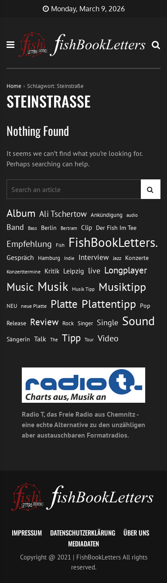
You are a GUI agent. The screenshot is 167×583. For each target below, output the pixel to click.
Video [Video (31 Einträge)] (108, 338)
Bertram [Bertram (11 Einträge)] (69, 228)
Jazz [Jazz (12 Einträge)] (117, 258)
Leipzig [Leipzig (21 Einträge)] (73, 271)
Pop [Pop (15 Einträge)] (145, 306)
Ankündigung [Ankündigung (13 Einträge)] (107, 215)
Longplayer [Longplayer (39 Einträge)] (125, 270)
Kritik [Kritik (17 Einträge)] (51, 271)
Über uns (136, 532)
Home (14, 86)
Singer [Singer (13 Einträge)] (85, 323)
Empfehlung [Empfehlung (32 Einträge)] (29, 243)
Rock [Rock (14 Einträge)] (68, 323)
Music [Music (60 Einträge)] (20, 287)
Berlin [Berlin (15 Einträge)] (49, 228)
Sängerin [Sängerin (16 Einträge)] (18, 339)
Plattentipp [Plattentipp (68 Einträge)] (109, 304)
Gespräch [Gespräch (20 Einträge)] (20, 257)
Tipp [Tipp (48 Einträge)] (71, 337)
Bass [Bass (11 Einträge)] (32, 228)
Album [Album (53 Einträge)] (21, 213)
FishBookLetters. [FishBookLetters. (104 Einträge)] (113, 242)
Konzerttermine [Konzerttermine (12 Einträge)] (24, 271)
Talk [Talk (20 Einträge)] (40, 338)
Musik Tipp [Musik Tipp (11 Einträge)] (83, 289)
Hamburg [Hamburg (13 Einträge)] (49, 258)
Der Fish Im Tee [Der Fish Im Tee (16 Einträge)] (116, 227)
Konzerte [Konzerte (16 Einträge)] (137, 257)
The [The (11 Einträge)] (54, 339)
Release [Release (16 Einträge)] (16, 323)
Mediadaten (83, 543)
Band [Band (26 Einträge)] (15, 227)
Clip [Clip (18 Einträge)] (86, 227)
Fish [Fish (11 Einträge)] (60, 245)
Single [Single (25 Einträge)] (107, 322)
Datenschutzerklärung (82, 532)
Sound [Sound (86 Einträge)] (138, 321)
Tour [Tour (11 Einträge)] (89, 339)
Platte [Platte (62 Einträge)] (64, 304)
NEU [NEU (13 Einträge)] (12, 306)
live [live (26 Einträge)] (94, 271)
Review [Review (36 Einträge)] (44, 322)
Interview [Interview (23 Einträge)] (93, 257)
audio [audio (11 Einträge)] (132, 215)
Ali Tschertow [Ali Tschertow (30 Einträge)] (63, 213)
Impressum (27, 532)
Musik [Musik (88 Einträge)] (52, 286)
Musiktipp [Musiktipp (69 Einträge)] (122, 286)
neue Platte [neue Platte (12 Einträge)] (34, 306)
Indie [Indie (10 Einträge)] (69, 258)
